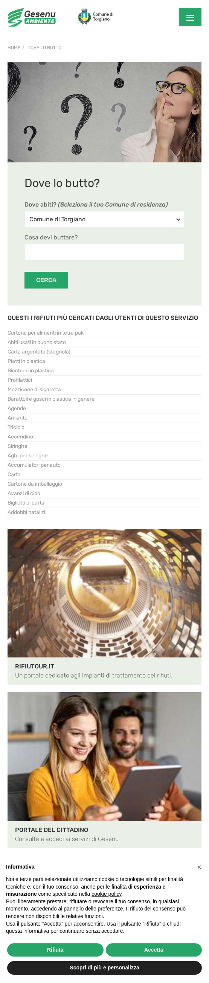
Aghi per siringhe (28, 455)
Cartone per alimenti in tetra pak (46, 333)
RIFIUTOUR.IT (34, 666)
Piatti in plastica (26, 361)
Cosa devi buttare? (51, 237)
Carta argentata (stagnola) (39, 352)
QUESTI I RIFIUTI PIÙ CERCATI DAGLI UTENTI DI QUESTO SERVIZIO (103, 317)
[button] (199, 867)
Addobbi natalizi (26, 512)
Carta (14, 474)
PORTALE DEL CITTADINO (51, 829)
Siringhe (17, 446)
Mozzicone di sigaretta (34, 389)
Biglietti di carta (26, 503)
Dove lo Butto (44, 47)
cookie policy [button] (106, 894)
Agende (17, 408)
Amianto (17, 418)
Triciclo (16, 427)
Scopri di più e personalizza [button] (104, 967)
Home (14, 47)
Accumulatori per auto (34, 465)
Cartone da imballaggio (35, 484)
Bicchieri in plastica (31, 370)
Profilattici (20, 380)
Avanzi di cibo (24, 493)
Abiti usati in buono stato (37, 342)
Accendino (20, 437)
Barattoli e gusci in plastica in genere (51, 399)
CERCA (46, 280)
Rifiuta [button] (55, 950)
